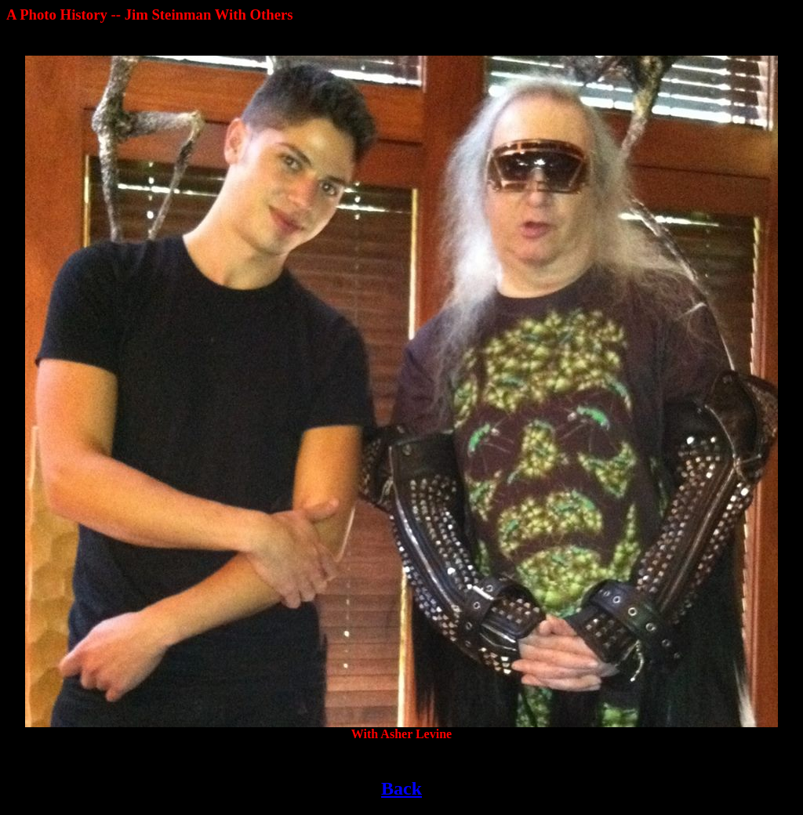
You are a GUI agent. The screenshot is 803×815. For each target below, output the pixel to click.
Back (401, 788)
